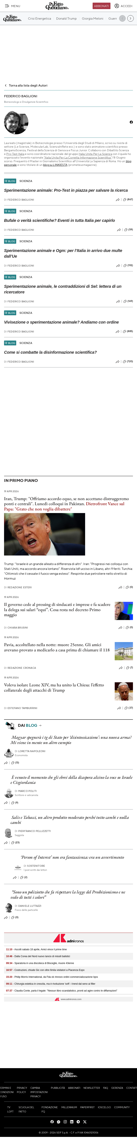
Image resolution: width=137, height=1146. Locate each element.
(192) (128, 265)
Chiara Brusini (16, 627)
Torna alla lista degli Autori (26, 85)
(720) (128, 361)
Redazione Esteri (18, 587)
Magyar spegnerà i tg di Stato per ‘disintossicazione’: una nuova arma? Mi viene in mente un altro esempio (71, 739)
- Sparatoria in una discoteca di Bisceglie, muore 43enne (40, 963)
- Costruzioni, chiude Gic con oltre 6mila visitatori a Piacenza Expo (45, 970)
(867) (128, 199)
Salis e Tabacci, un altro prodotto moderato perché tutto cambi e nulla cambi (70, 819)
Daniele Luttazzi (28, 905)
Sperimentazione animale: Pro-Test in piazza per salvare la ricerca (66, 190)
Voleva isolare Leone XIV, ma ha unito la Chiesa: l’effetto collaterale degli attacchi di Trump (54, 687)
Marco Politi (26, 791)
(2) (23, 877)
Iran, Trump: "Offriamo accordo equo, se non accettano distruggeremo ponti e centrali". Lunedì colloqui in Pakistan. (66, 504)
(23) (15, 842)
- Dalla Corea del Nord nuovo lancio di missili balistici (38, 956)
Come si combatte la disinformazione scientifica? (50, 352)
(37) (128, 708)
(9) (14, 802)
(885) (128, 331)
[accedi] (123, 6)
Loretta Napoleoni (30, 751)
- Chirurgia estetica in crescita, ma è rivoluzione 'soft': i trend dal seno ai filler (50, 983)
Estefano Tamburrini (20, 708)
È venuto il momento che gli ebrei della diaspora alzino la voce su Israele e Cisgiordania (72, 779)
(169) (128, 301)
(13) (15, 762)
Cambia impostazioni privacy (39, 1092)
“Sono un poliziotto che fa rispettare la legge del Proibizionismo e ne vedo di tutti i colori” (68, 894)
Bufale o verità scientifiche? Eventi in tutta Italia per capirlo (59, 220)
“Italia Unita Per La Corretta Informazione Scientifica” (78, 157)
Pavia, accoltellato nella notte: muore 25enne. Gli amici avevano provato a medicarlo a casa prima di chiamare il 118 (57, 647)
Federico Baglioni (19, 199)
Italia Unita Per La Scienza (95, 154)
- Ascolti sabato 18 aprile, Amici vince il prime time (36, 949)
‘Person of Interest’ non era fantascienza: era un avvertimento (72, 857)
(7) (129, 667)
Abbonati (101, 6)
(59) (128, 229)
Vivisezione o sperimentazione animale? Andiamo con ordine (61, 322)
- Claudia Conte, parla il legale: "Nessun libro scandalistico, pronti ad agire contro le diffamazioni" (61, 990)
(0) (129, 587)
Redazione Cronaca (20, 667)
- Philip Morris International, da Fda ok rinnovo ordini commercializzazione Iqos (52, 977)
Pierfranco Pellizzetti (33, 831)
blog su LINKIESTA (55, 164)
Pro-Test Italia (15, 154)
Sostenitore (34, 865)
